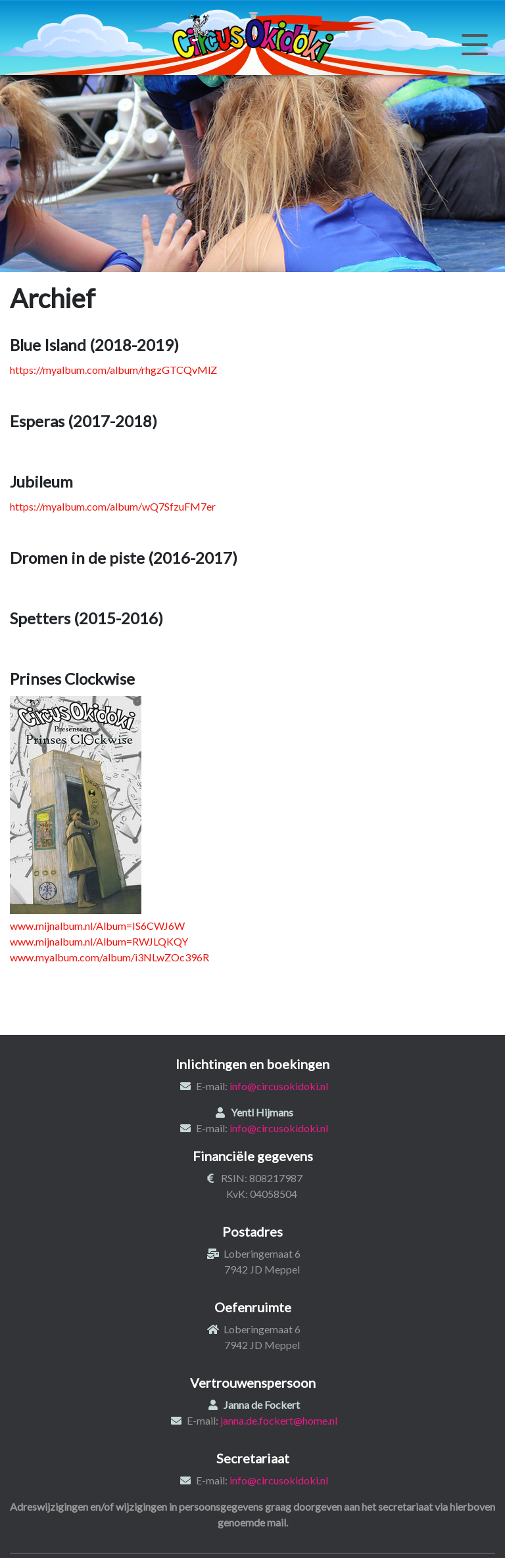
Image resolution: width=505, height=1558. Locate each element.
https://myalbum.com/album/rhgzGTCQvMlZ (113, 369)
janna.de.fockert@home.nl (278, 1420)
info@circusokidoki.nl (278, 1086)
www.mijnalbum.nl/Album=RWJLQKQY (99, 941)
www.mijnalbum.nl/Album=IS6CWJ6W (97, 925)
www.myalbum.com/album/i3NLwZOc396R (109, 957)
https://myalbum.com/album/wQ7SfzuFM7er (113, 506)
